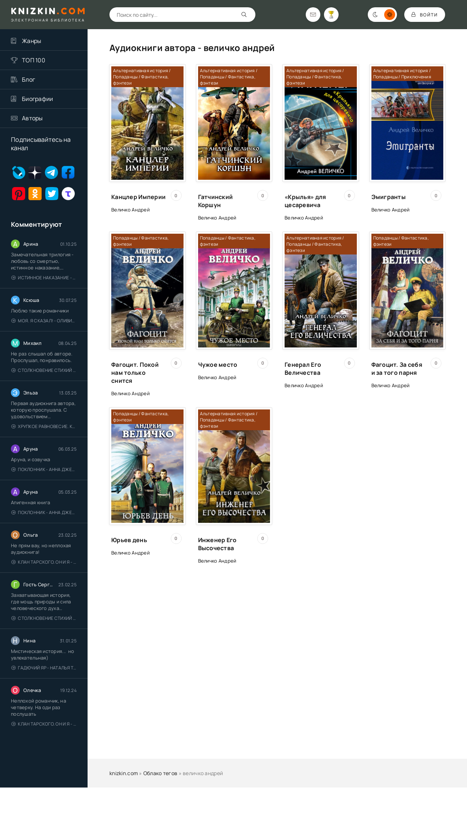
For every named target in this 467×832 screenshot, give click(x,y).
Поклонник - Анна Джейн (44, 469)
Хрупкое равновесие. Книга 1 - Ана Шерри (44, 426)
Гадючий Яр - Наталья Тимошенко (44, 668)
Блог (28, 79)
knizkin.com (123, 773)
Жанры (31, 41)
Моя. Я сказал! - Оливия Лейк (44, 321)
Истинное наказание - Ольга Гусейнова (44, 278)
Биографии (37, 99)
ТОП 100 (33, 60)
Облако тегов (160, 773)
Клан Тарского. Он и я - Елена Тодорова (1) (44, 562)
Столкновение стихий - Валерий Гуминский (44, 370)
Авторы (32, 118)
